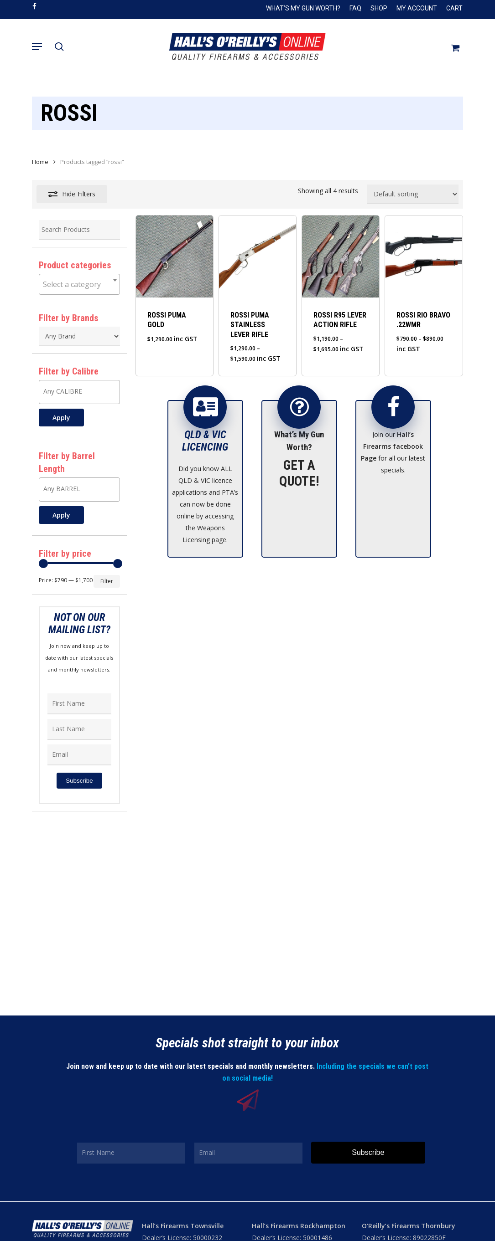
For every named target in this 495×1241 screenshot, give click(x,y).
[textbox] (79, 284)
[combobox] (79, 284)
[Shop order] (413, 194)
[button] (37, 46)
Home (40, 162)
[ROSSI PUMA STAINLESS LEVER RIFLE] (257, 256)
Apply (61, 417)
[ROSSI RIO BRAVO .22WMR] (423, 256)
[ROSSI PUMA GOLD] (174, 256)
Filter (106, 581)
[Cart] (451, 46)
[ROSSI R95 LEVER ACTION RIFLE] (340, 256)
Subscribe (79, 780)
